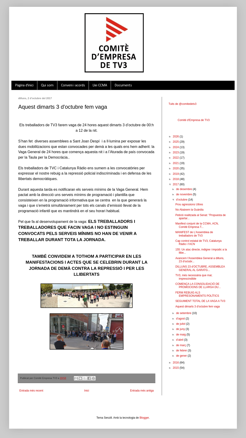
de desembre (184, 189)
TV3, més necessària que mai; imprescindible (193, 277)
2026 (176, 136)
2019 (176, 173)
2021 (176, 163)
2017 (176, 184)
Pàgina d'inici (24, 85)
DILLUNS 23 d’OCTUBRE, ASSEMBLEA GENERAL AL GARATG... (200, 268)
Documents (123, 85)
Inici (86, 390)
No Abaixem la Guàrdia (189, 209)
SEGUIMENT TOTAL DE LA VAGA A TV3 (200, 301)
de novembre (184, 194)
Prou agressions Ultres (189, 204)
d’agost (181, 318)
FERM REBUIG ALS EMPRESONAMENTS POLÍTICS (197, 294)
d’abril (180, 339)
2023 (176, 152)
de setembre (184, 313)
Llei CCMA (99, 85)
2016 (176, 362)
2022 (176, 157)
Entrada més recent (31, 390)
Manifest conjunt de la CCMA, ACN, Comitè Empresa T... (197, 225)
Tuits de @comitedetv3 (182, 104)
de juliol (181, 323)
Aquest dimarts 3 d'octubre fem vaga (197, 306)
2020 (176, 168)
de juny (181, 329)
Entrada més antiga (142, 390)
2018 (176, 179)
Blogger (144, 417)
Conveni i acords (73, 85)
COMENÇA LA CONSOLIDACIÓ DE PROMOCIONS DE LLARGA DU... (198, 285)
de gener (182, 355)
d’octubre (182, 199)
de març (181, 345)
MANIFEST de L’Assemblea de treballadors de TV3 (194, 234)
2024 (176, 147)
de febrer (182, 350)
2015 (176, 367)
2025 (176, 141)
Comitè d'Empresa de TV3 (194, 120)
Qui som (47, 85)
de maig (181, 334)
